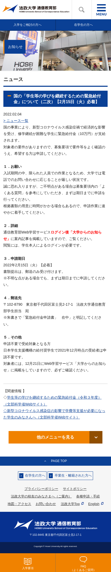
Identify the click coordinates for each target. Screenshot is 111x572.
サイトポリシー (75, 489)
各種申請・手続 (88, 496)
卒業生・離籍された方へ (73, 476)
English (95, 504)
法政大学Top (72, 504)
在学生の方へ (35, 476)
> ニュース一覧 (15, 121)
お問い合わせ (46, 504)
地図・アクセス (19, 504)
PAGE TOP (59, 461)
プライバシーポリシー (41, 489)
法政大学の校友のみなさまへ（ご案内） (41, 496)
